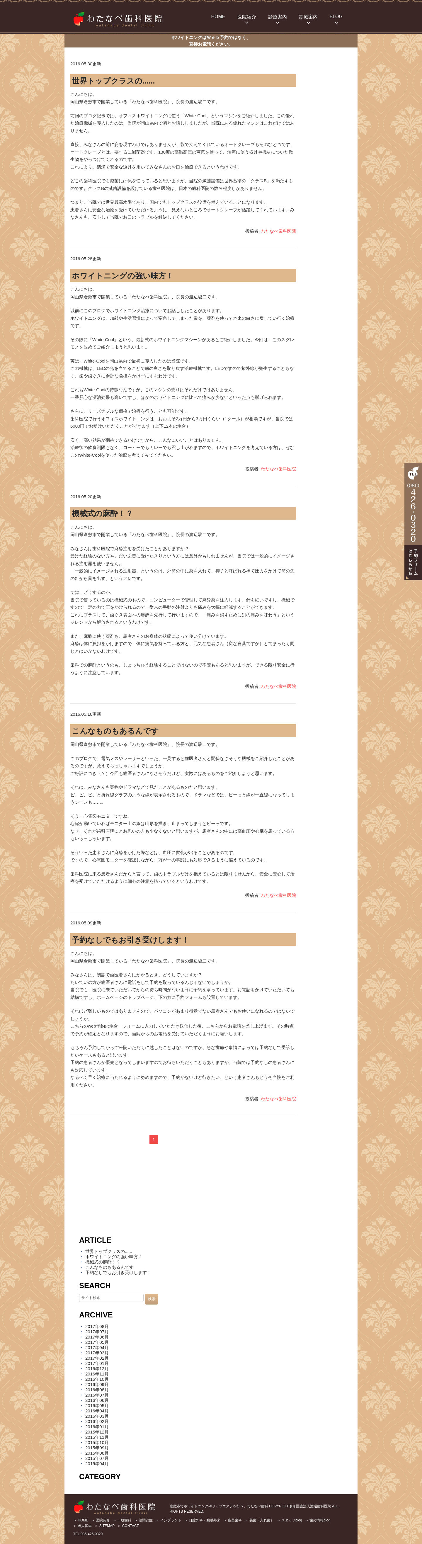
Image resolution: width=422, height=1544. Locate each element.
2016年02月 (97, 1421)
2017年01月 (97, 1363)
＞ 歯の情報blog (317, 1520)
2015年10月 (97, 1442)
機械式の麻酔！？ (102, 513)
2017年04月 (97, 1347)
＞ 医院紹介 (100, 1520)
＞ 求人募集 (82, 1526)
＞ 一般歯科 (122, 1520)
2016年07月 (97, 1394)
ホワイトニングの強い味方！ (122, 276)
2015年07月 (97, 1458)
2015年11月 (97, 1437)
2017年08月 (97, 1326)
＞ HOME (80, 1520)
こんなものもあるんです (115, 731)
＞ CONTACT (128, 1526)
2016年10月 (97, 1379)
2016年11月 (97, 1373)
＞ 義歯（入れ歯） (259, 1520)
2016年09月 (97, 1384)
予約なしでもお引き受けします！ (130, 940)
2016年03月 (97, 1416)
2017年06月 (97, 1336)
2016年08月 (97, 1389)
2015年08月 (97, 1453)
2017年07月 (97, 1331)
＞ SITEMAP (105, 1526)
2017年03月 (97, 1352)
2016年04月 (97, 1410)
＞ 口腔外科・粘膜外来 (202, 1520)
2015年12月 (97, 1431)
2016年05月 (97, 1405)
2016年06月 (97, 1400)
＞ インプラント (168, 1520)
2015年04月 (97, 1463)
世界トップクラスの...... (113, 81)
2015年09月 (97, 1447)
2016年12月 (97, 1368)
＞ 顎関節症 (143, 1520)
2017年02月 (97, 1358)
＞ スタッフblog (289, 1520)
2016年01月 (97, 1426)
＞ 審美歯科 (232, 1520)
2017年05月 (97, 1342)
